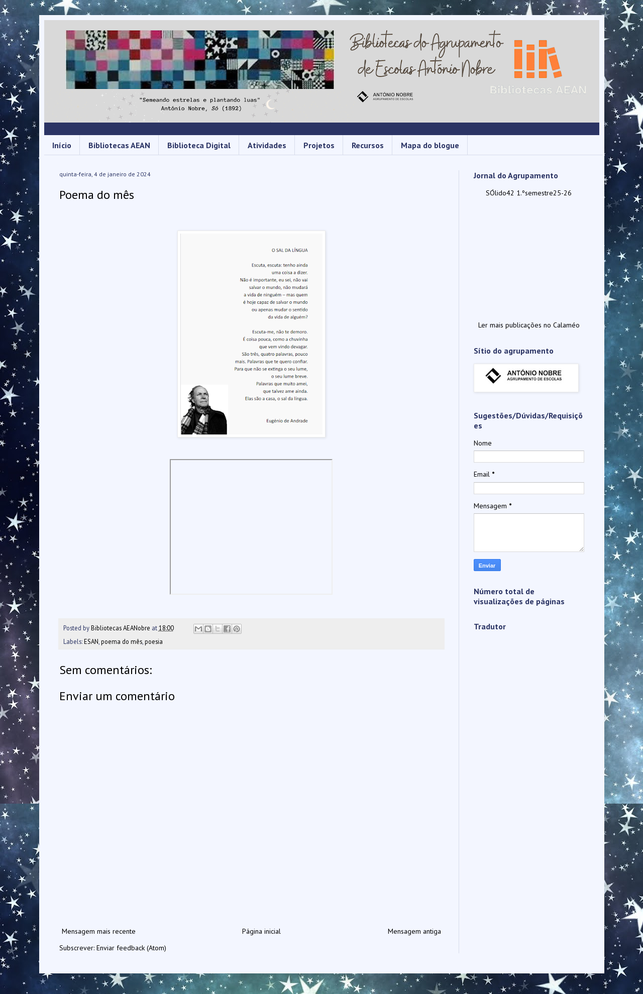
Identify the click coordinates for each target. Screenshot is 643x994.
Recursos (368, 145)
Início (61, 145)
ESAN (91, 641)
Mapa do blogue (430, 145)
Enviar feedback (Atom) (131, 947)
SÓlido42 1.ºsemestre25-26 (529, 192)
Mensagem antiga (414, 931)
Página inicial (261, 931)
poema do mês (121, 641)
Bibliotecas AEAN (119, 145)
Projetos (319, 145)
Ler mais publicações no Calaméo (529, 324)
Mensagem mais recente (99, 931)
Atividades (267, 145)
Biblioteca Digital (199, 145)
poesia (154, 641)
